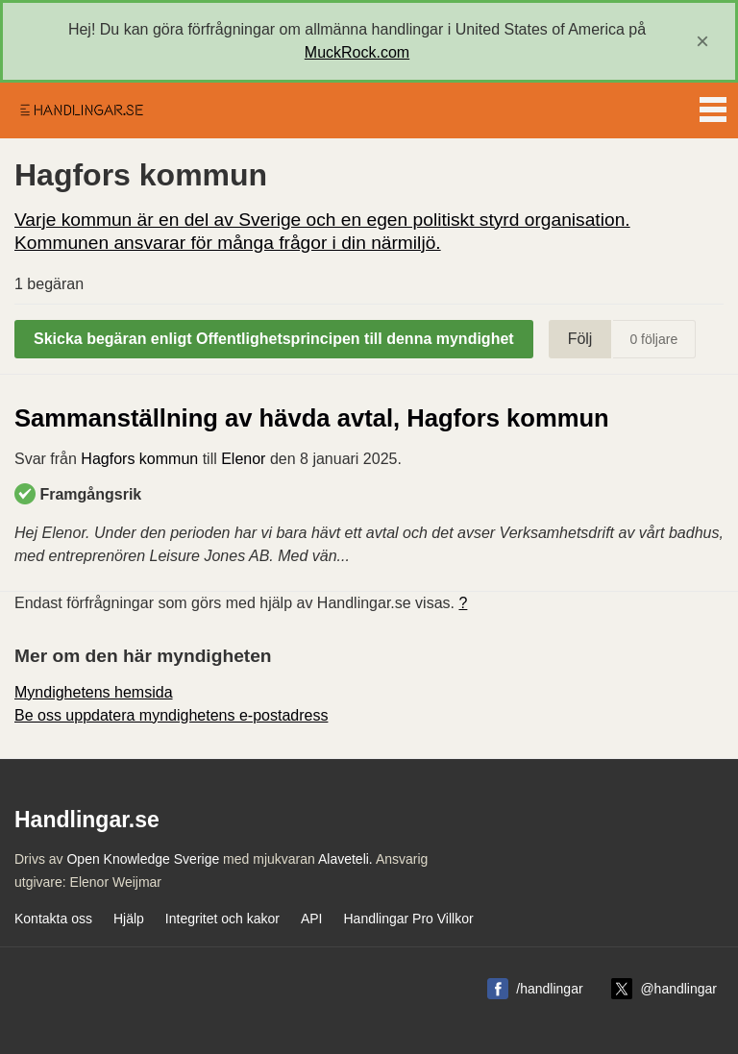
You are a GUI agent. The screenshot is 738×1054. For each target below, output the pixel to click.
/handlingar (549, 988)
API (312, 918)
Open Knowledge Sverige (142, 859)
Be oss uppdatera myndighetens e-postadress (171, 715)
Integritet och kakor (222, 918)
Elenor (243, 459)
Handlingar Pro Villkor (408, 918)
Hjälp (128, 918)
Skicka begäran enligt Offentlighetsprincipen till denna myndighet (274, 339)
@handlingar (678, 988)
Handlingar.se (80, 110)
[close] (702, 41)
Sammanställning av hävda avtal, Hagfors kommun (311, 417)
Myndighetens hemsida (93, 692)
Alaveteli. (345, 859)
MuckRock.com (357, 52)
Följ (580, 339)
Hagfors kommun (139, 459)
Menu (713, 105)
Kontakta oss (53, 918)
